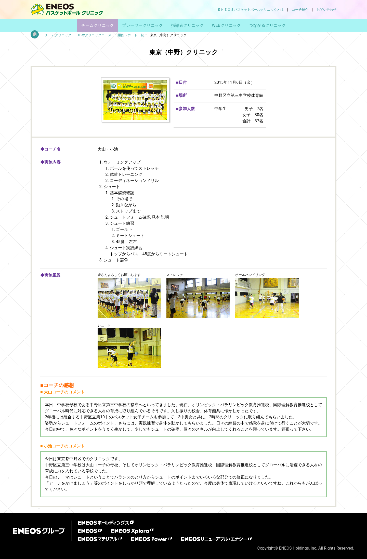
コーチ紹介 (300, 9)
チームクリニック (97, 25)
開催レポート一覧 (130, 35)
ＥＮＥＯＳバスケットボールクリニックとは (250, 9)
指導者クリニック (187, 25)
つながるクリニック (267, 25)
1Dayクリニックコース (94, 35)
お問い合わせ (326, 9)
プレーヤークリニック (142, 25)
